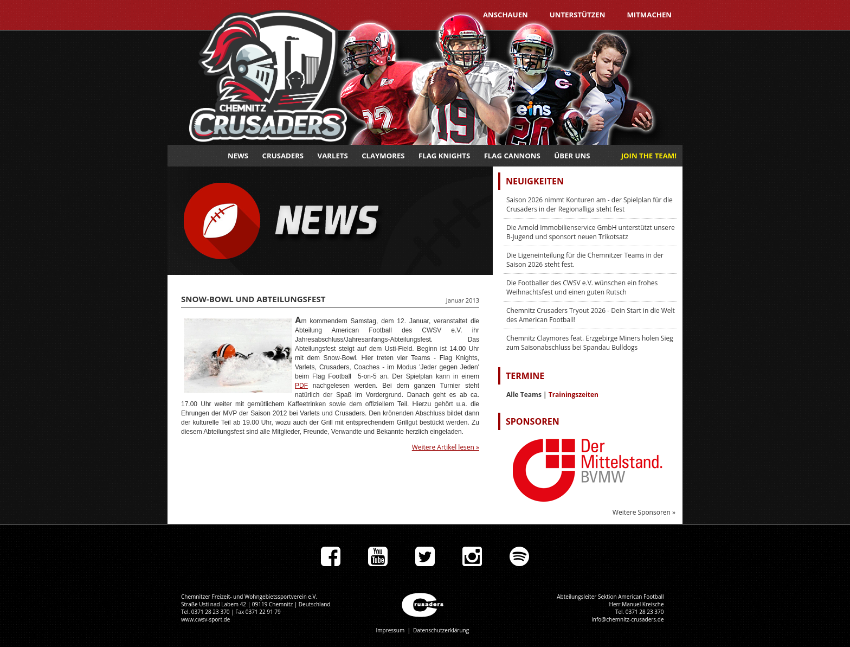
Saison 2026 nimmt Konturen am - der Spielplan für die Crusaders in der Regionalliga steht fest (589, 204)
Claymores (383, 156)
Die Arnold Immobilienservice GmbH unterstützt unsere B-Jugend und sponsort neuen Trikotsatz (590, 232)
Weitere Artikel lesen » (445, 447)
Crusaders (283, 156)
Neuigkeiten (535, 181)
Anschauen (505, 15)
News (238, 156)
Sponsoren (532, 421)
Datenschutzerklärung (441, 630)
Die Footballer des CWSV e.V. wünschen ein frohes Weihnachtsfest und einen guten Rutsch (582, 287)
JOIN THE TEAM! (649, 156)
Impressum (390, 630)
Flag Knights (444, 156)
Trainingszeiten (573, 394)
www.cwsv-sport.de (205, 619)
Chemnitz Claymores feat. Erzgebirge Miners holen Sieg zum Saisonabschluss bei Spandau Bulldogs (589, 343)
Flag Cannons (512, 156)
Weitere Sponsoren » (644, 512)
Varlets (333, 156)
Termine (525, 376)
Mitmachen (649, 15)
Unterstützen (578, 15)
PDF (301, 385)
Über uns (572, 156)
